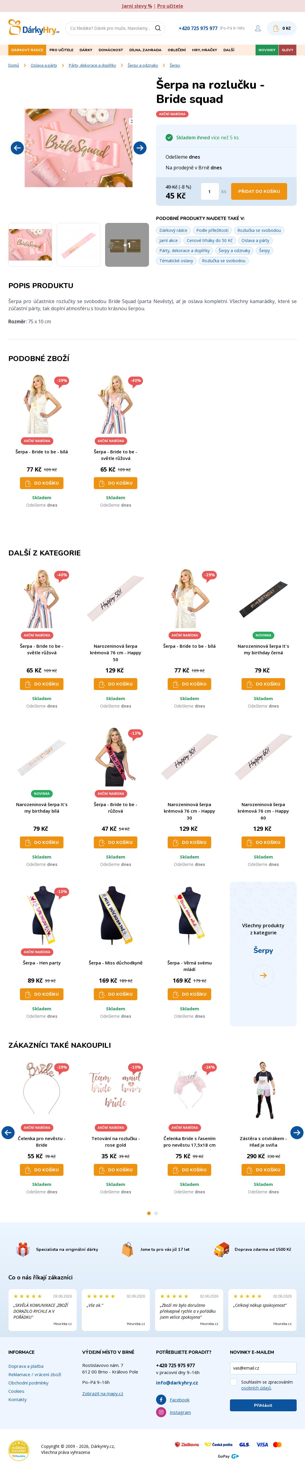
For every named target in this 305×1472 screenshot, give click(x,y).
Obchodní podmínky (28, 1383)
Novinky (267, 50)
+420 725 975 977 (198, 28)
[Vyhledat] (160, 28)
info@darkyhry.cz (177, 1382)
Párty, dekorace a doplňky (92, 65)
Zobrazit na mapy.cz (102, 1393)
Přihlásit (263, 1405)
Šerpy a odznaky (143, 65)
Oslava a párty (44, 65)
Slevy (287, 50)
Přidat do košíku (259, 191)
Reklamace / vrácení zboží (34, 1374)
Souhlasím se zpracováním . (267, 1385)
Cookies (16, 1391)
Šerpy (175, 65)
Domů (13, 65)
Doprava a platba (25, 1366)
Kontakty (17, 1399)
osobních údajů (256, 1388)
